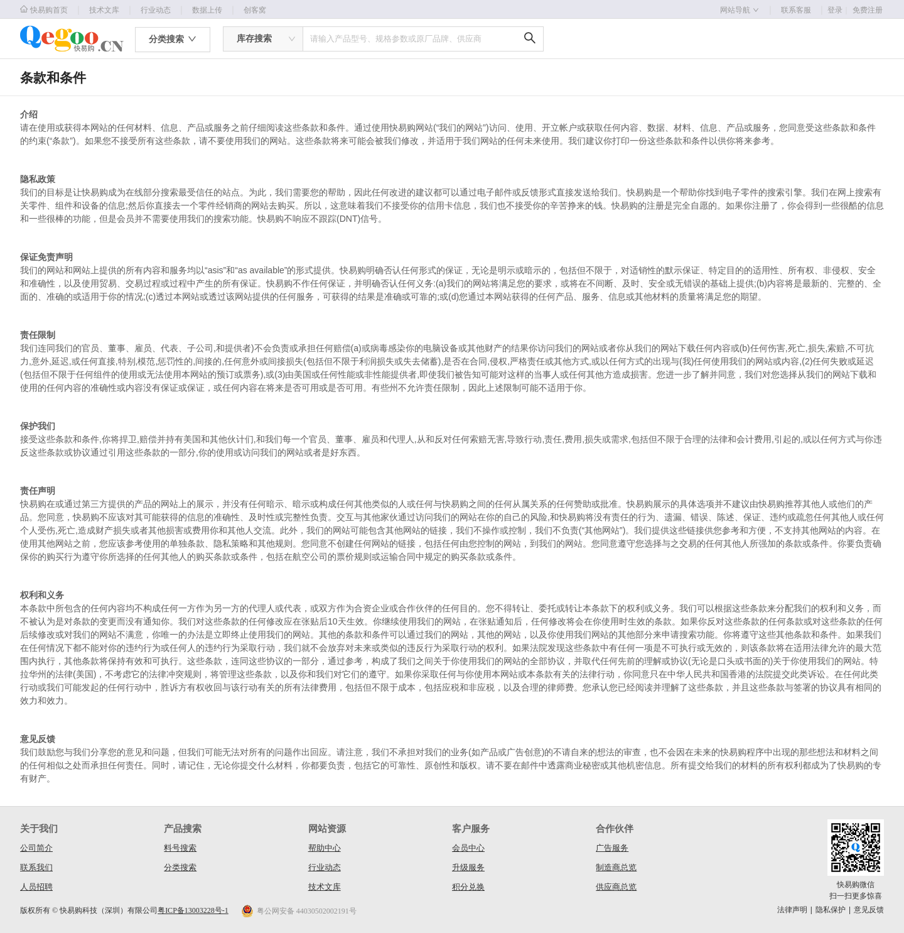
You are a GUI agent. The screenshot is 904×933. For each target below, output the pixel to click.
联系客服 (796, 10)
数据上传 (207, 10)
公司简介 (36, 848)
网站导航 (739, 10)
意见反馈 (869, 909)
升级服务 (468, 867)
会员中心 (468, 848)
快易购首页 (44, 9)
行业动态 (156, 10)
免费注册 (868, 10)
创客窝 (255, 10)
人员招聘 (36, 887)
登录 (838, 10)
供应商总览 (616, 887)
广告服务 (612, 848)
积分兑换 (468, 887)
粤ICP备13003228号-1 (193, 910)
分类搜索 (180, 867)
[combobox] (263, 39)
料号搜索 (180, 848)
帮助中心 (324, 848)
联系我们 (36, 867)
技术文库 (104, 10)
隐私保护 (830, 909)
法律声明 (792, 909)
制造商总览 (616, 867)
